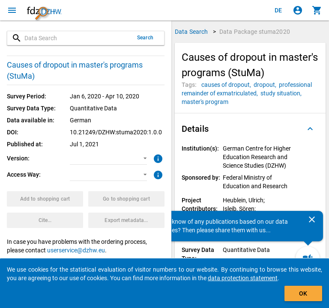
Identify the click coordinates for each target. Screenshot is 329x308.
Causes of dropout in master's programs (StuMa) (75, 70)
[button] (108, 158)
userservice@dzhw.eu (76, 250)
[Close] (311, 219)
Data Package (254, 31)
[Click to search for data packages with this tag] (227, 84)
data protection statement (243, 278)
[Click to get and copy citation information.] (45, 220)
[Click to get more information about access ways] (157, 174)
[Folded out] (310, 128)
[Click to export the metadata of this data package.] (126, 220)
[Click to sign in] (297, 10)
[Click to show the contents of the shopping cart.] (317, 10)
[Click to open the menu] (12, 10)
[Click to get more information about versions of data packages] (157, 158)
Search (145, 38)
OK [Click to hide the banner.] (303, 293)
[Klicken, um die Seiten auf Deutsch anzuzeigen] (278, 10)
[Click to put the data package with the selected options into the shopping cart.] (45, 199)
